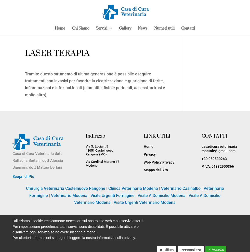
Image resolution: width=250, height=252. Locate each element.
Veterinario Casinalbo (181, 188)
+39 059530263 (214, 159)
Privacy (150, 154)
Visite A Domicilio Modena (162, 195)
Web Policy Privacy (159, 162)
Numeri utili (164, 29)
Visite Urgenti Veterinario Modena (145, 202)
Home (60, 29)
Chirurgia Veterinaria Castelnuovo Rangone (65, 188)
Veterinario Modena (69, 195)
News (143, 29)
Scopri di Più (23, 176)
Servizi (101, 29)
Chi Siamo (80, 29)
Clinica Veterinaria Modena (133, 188)
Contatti (188, 29)
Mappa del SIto (156, 170)
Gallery (125, 29)
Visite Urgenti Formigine (112, 195)
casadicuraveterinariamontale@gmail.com (219, 148)
